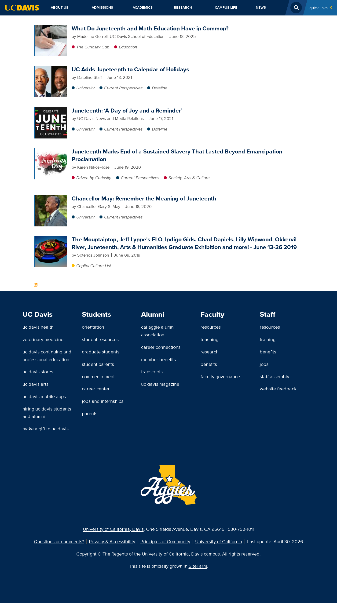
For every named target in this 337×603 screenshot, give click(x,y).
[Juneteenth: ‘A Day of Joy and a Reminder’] (51, 109)
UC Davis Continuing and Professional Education (46, 355)
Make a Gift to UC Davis (45, 428)
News (261, 7)
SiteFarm (198, 566)
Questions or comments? (59, 541)
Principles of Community (165, 541)
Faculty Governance (220, 376)
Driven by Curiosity (93, 178)
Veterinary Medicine (42, 339)
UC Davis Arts (35, 384)
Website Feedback (278, 388)
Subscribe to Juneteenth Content (35, 285)
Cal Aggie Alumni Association (158, 330)
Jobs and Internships (102, 401)
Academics (143, 7)
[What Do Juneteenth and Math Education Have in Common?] (51, 27)
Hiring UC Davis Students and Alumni (46, 412)
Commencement (98, 376)
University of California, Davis (113, 529)
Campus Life (226, 7)
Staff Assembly (274, 376)
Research (183, 7)
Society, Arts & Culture (189, 178)
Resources (211, 326)
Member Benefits (158, 359)
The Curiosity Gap (92, 47)
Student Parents (98, 364)
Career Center (96, 388)
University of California (218, 541)
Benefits (209, 364)
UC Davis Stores (37, 371)
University (85, 88)
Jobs (264, 364)
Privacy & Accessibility (112, 541)
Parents (89, 413)
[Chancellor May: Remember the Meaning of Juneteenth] (51, 197)
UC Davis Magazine (160, 384)
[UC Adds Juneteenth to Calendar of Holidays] (51, 68)
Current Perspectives (123, 88)
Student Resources (100, 339)
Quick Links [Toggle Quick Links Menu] (318, 8)
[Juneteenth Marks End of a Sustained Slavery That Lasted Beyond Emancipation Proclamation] (51, 150)
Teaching (209, 339)
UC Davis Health (38, 326)
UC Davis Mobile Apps (44, 396)
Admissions (102, 7)
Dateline (159, 88)
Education (128, 47)
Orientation (93, 326)
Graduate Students (100, 351)
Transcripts (152, 371)
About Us (59, 7)
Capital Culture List (93, 266)
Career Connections (160, 347)
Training (267, 339)
